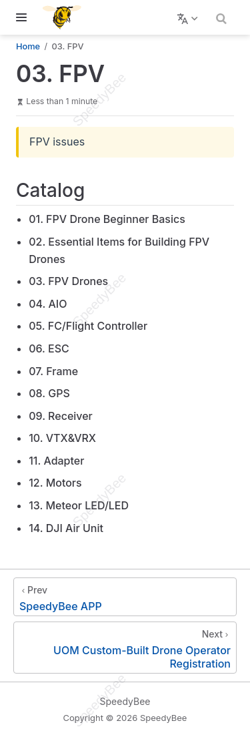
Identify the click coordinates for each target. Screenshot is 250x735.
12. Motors (55, 482)
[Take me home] (66, 17)
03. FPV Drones (68, 281)
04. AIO (48, 303)
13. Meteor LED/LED (79, 505)
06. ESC (49, 348)
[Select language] (189, 17)
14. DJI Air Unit (66, 528)
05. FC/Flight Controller (88, 325)
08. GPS (49, 393)
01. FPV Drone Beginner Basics (107, 219)
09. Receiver (61, 416)
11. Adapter (56, 460)
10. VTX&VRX (62, 438)
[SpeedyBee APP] (125, 596)
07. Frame (53, 371)
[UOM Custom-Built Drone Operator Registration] (125, 648)
